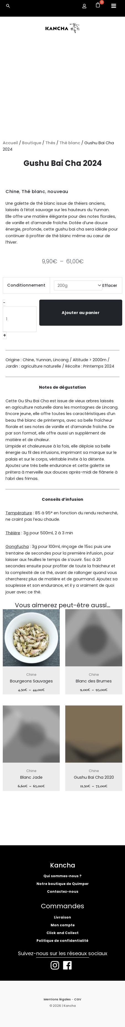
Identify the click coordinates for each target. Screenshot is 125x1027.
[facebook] (68, 965)
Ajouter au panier (81, 312)
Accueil (10, 143)
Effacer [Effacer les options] (109, 285)
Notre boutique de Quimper (63, 883)
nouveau (58, 191)
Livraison (62, 917)
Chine (12, 191)
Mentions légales (57, 999)
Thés (50, 143)
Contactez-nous (62, 891)
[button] (8, 5)
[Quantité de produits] (20, 319)
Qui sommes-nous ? (62, 876)
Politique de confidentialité (62, 940)
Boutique (31, 143)
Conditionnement (26, 285)
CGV (77, 999)
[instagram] (56, 965)
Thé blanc (69, 143)
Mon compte (63, 925)
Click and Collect (62, 932)
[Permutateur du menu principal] (113, 6)
